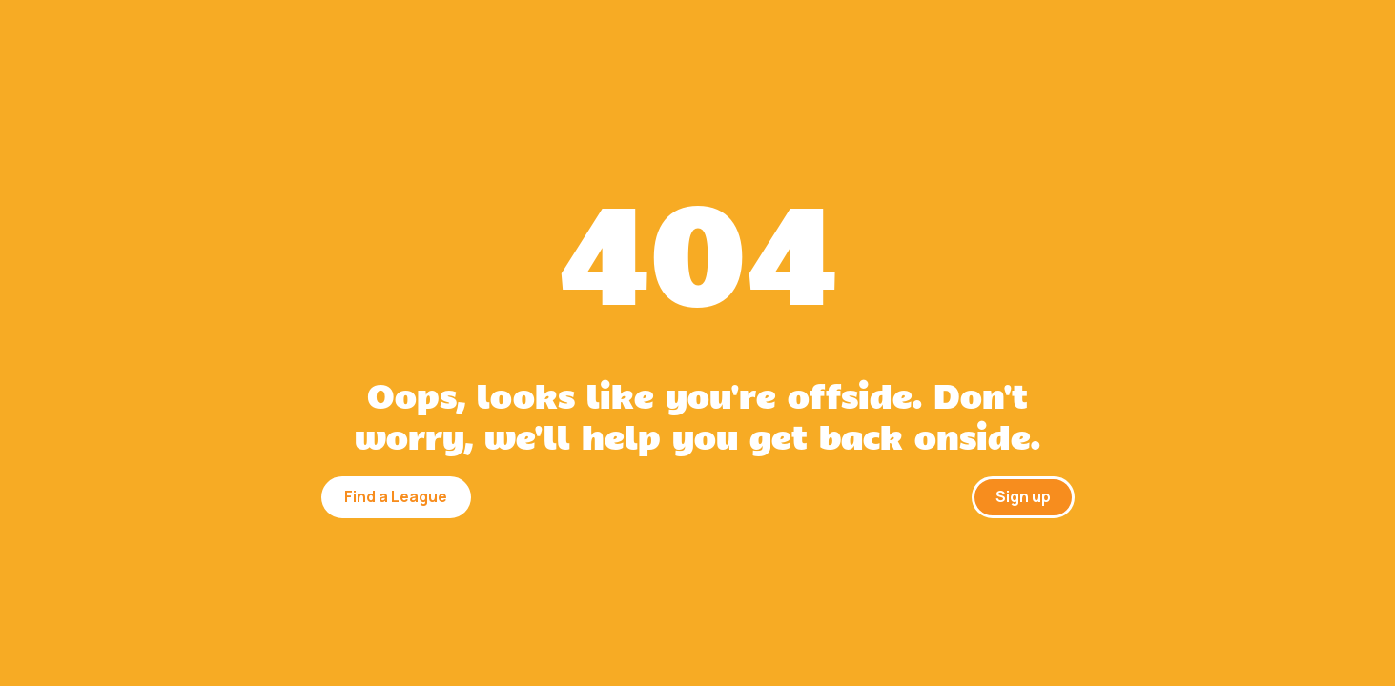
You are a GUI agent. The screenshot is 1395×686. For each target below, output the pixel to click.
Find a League (395, 496)
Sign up (1023, 496)
